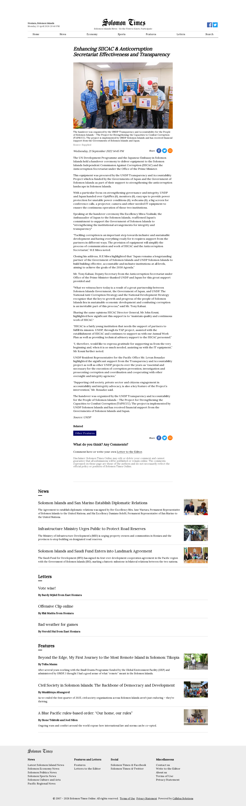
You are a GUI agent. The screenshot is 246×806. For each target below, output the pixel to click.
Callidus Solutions (183, 798)
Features (151, 34)
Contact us (163, 765)
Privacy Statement (168, 779)
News (63, 34)
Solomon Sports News (42, 776)
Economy (92, 34)
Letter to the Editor (129, 451)
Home (36, 34)
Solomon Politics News (42, 772)
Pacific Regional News (42, 783)
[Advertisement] (75, 9)
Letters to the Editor (87, 768)
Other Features (85, 433)
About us (161, 772)
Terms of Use (164, 776)
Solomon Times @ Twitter (127, 768)
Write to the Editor (168, 768)
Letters (181, 34)
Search (209, 34)
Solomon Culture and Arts (44, 779)
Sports (121, 34)
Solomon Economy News (43, 768)
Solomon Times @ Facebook (128, 765)
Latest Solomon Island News (46, 765)
